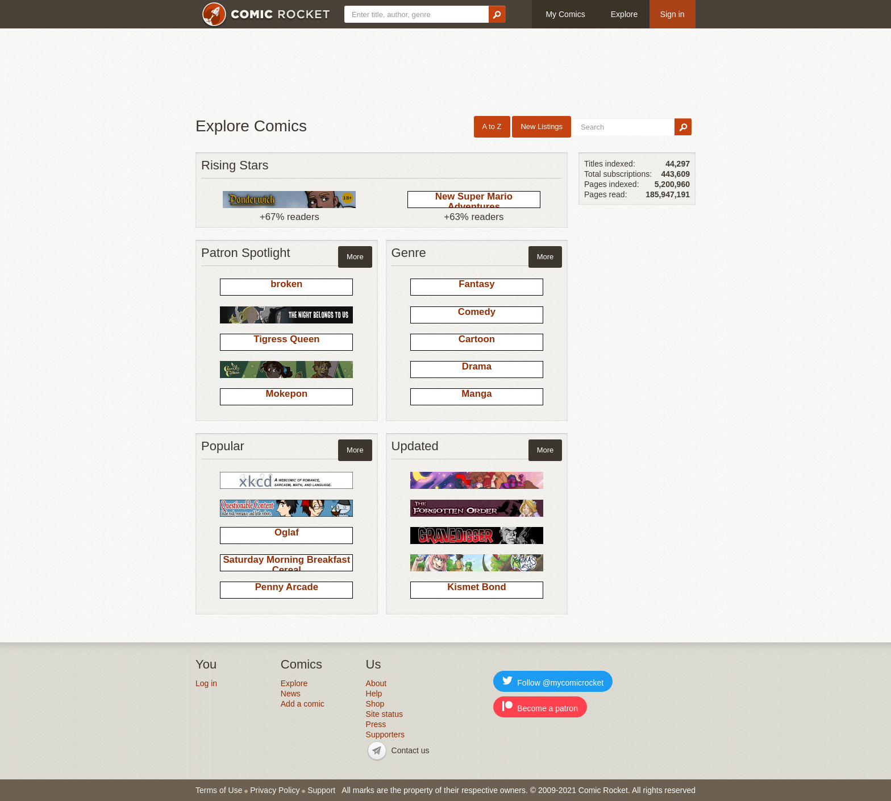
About (376, 683)
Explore (624, 14)
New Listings (542, 126)
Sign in (672, 14)
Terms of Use (218, 790)
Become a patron (540, 707)
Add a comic (302, 703)
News (291, 693)
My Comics (565, 14)
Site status (384, 714)
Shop (375, 703)
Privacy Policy (274, 790)
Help (374, 693)
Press (376, 724)
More (355, 256)
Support (321, 790)
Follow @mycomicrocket (552, 681)
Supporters (385, 734)
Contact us (411, 750)
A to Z (492, 126)
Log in (206, 683)
